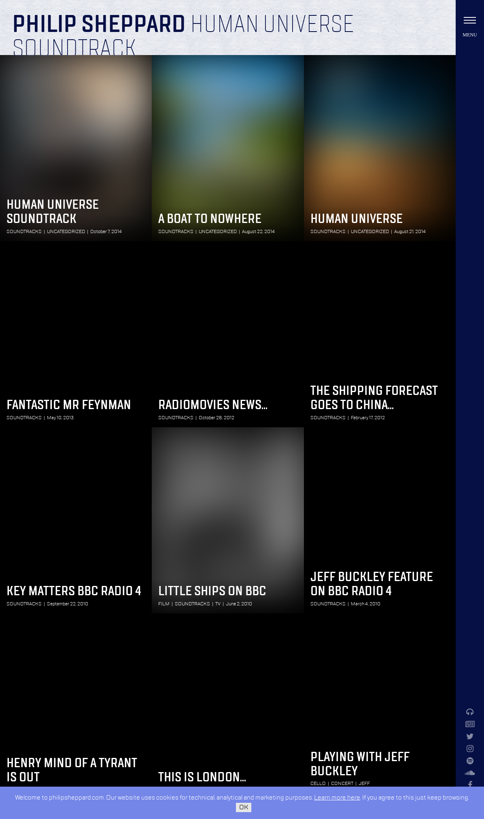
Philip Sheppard (99, 25)
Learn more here (337, 798)
